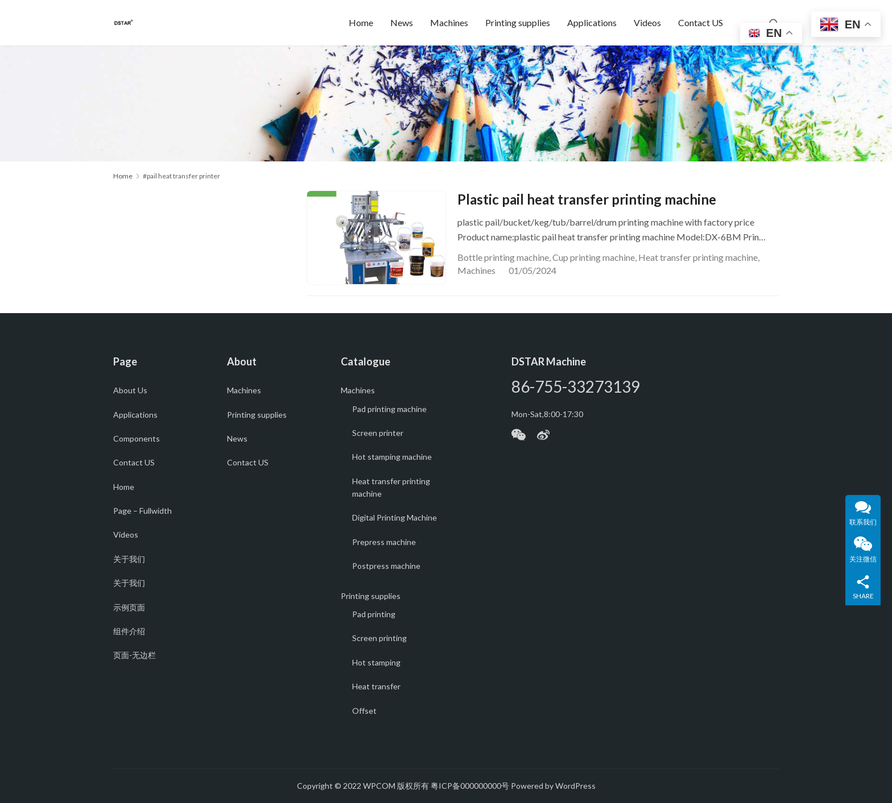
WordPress (575, 785)
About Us (130, 390)
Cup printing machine (593, 257)
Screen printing (379, 638)
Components (136, 438)
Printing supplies (517, 22)
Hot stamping (376, 662)
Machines (449, 22)
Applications (592, 22)
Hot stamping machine (392, 456)
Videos (647, 22)
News (401, 22)
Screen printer (377, 433)
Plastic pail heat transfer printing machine (586, 199)
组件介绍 (129, 631)
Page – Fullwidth (142, 510)
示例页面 (129, 607)
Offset (364, 710)
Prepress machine (384, 542)
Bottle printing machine (503, 257)
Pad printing (373, 614)
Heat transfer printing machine (698, 257)
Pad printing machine (389, 409)
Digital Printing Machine (394, 517)
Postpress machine (386, 566)
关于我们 (129, 559)
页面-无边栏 (134, 655)
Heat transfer (376, 686)
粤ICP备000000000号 (470, 785)
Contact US (700, 22)
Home (361, 22)
